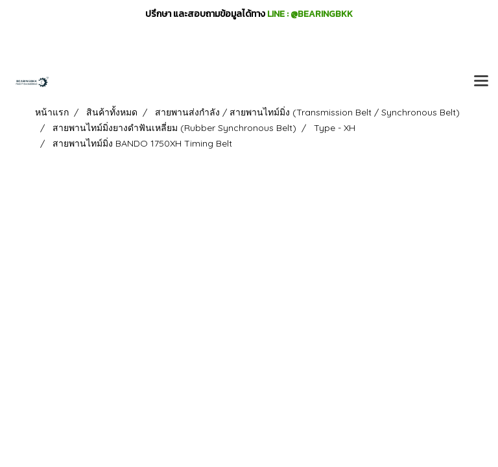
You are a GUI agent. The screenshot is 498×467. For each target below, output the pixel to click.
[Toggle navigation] (481, 81)
